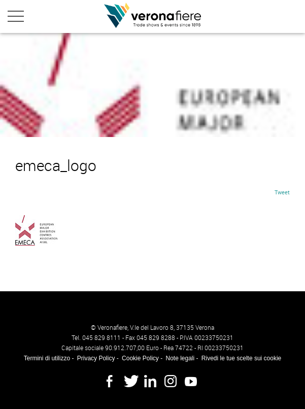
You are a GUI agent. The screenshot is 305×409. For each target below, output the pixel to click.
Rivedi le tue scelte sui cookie (241, 358)
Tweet (282, 192)
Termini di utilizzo (47, 358)
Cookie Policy (140, 358)
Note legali (179, 358)
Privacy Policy (96, 358)
